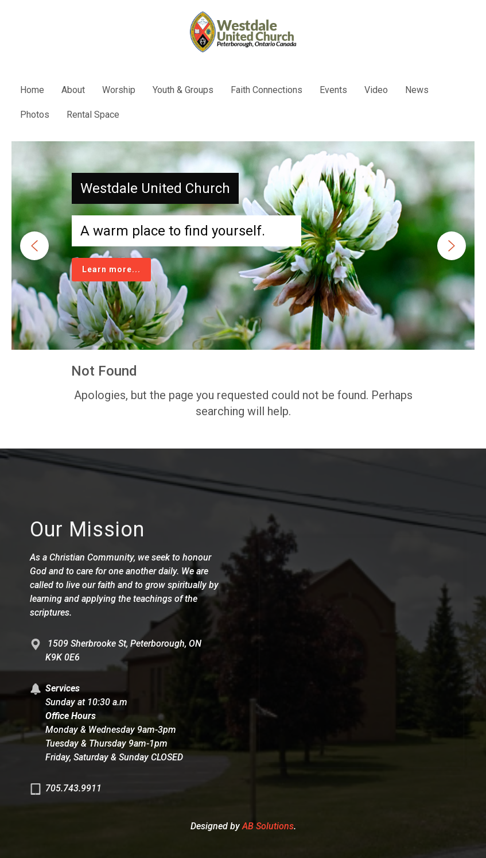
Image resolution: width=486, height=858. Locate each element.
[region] (243, 245)
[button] (34, 245)
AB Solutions (268, 826)
